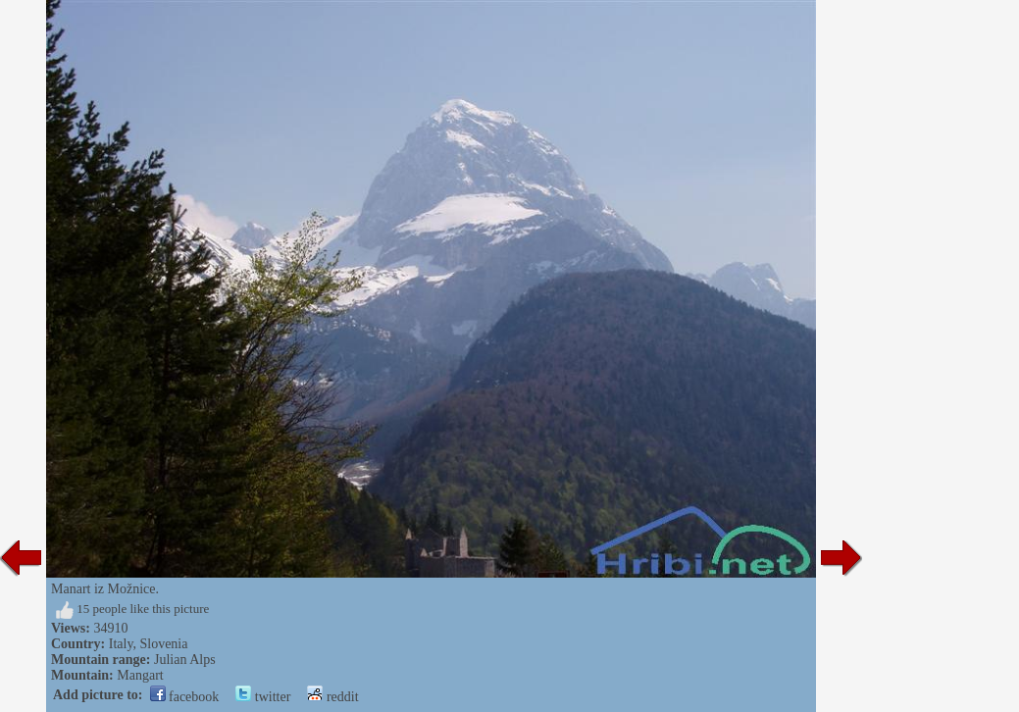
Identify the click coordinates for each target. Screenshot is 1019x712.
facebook (185, 696)
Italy (121, 643)
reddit (332, 696)
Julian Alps (185, 659)
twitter (262, 696)
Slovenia (163, 643)
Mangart (140, 675)
